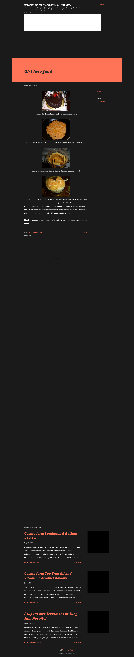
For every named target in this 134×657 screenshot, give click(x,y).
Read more (77, 562)
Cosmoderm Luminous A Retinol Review (50, 535)
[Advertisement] (63, 46)
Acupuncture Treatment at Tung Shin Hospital (51, 616)
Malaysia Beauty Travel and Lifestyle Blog (47, 4)
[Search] (102, 5)
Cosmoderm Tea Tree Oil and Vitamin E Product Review (48, 575)
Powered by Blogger (67, 650)
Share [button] (99, 92)
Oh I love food (101, 101)
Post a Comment (35, 562)
